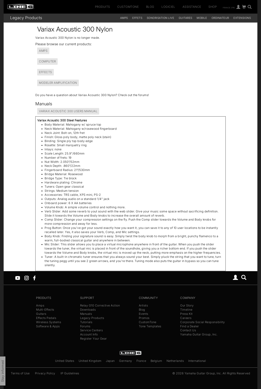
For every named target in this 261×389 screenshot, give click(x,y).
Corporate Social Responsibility (202, 322)
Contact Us (188, 330)
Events (143, 314)
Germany (125, 361)
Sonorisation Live (160, 17)
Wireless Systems (48, 322)
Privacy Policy (45, 373)
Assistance (192, 7)
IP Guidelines (70, 373)
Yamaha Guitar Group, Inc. (199, 334)
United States (64, 361)
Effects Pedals (46, 318)
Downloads (88, 309)
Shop (212, 7)
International (197, 361)
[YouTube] (17, 277)
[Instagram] (26, 277)
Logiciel (168, 7)
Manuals (86, 314)
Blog (150, 7)
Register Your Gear (93, 338)
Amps (124, 17)
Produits (102, 7)
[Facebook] (34, 277)
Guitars (41, 314)
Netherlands (175, 361)
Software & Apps (48, 326)
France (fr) (229, 7)
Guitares (185, 17)
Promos (144, 318)
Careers (186, 318)
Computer (47, 61)
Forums (85, 326)
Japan (110, 361)
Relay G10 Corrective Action (100, 305)
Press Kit (186, 314)
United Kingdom (90, 361)
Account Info (89, 334)
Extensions (242, 17)
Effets (137, 17)
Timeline (186, 309)
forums (143, 95)
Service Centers (91, 330)
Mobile (202, 17)
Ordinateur (220, 17)
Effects (45, 72)
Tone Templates (150, 326)
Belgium (156, 361)
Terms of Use (20, 373)
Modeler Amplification (58, 82)
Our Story (187, 305)
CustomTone (128, 7)
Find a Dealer (189, 326)
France (141, 361)
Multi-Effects (45, 309)
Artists (143, 305)
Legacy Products (26, 17)
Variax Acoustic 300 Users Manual (68, 111)
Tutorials (86, 322)
